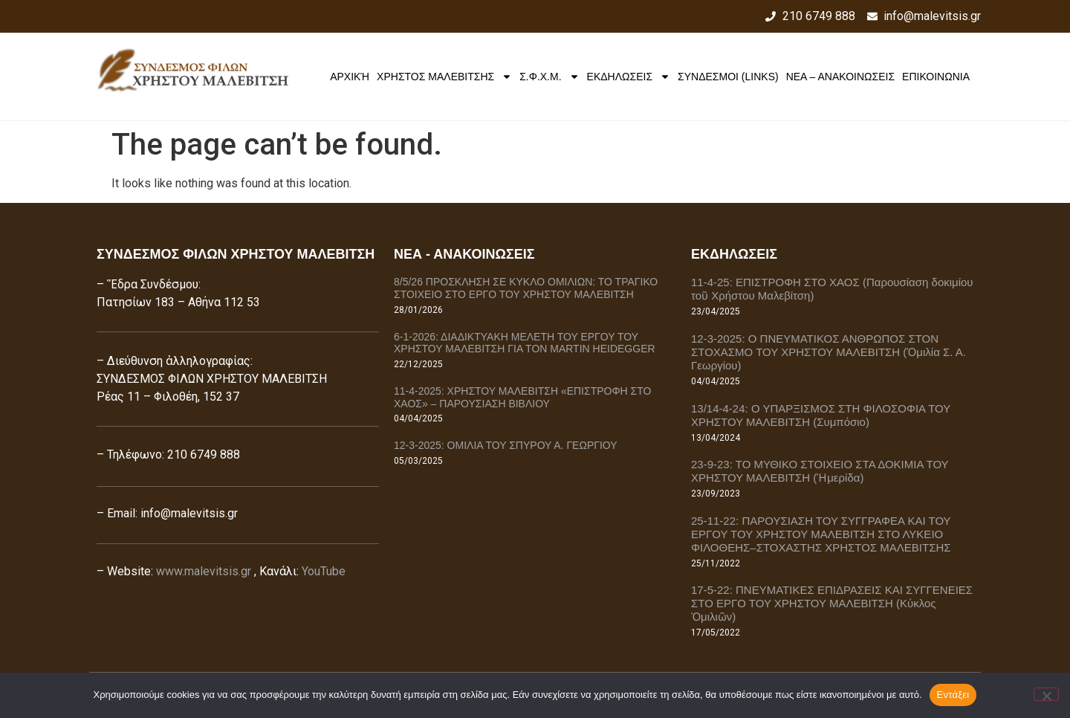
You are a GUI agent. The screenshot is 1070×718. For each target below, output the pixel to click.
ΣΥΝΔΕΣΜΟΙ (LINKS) (728, 77)
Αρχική (349, 77)
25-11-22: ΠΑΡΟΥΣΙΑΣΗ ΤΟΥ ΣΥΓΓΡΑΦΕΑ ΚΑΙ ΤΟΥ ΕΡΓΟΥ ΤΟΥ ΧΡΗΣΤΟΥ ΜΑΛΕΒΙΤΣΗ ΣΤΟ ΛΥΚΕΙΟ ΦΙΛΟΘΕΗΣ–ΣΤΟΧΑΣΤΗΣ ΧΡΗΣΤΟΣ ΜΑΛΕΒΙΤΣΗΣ (821, 534)
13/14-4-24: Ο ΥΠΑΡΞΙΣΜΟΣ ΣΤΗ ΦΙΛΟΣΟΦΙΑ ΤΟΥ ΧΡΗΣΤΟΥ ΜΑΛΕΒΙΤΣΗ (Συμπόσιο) (820, 415)
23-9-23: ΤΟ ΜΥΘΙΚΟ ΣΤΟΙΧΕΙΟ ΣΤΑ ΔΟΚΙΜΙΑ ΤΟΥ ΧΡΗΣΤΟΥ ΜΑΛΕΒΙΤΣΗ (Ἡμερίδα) (819, 471)
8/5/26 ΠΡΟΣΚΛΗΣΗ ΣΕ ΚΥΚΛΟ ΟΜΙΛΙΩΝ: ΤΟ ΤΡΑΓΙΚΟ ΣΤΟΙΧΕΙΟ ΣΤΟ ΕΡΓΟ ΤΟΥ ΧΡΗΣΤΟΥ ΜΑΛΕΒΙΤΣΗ (526, 288)
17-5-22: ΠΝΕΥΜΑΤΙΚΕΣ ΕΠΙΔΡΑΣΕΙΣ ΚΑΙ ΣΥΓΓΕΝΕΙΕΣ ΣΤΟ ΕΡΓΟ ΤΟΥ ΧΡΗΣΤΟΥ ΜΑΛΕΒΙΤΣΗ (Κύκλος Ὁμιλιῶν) (832, 603)
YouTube (324, 571)
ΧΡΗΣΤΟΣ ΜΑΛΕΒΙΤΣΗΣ (444, 76)
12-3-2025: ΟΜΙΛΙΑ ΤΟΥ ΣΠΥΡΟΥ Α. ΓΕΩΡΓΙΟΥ (505, 445)
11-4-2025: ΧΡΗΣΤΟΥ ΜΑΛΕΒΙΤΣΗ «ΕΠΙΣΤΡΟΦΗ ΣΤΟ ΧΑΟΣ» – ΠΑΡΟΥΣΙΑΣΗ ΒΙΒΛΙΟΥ (522, 397)
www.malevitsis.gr (203, 571)
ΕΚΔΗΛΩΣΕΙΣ (629, 76)
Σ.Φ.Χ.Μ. (549, 76)
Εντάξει (953, 694)
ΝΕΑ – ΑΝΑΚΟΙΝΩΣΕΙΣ (840, 77)
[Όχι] (1046, 694)
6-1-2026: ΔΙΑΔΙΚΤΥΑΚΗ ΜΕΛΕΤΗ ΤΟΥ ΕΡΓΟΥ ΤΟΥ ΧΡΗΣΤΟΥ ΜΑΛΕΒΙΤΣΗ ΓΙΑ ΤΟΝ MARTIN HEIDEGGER (524, 343)
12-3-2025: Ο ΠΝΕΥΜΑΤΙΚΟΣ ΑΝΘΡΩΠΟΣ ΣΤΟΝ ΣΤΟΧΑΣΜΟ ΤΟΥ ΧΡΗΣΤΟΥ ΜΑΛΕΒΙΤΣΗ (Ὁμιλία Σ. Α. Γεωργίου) (828, 352)
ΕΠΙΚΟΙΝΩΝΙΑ (936, 77)
